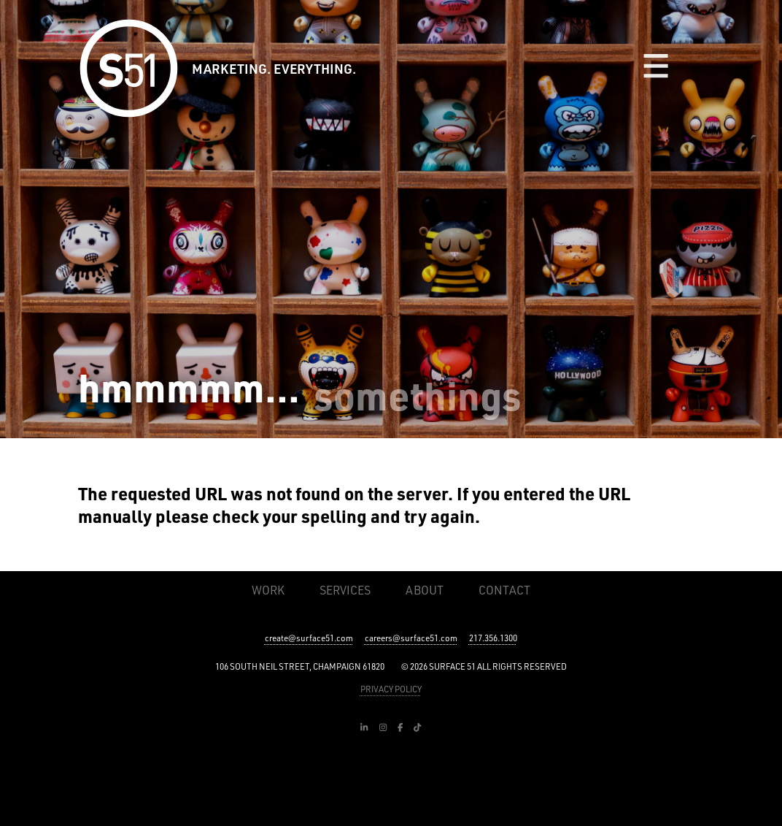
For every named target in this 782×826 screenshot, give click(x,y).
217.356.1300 (493, 637)
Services (345, 590)
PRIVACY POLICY (391, 689)
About (425, 590)
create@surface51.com (309, 637)
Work (268, 590)
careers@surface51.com (411, 637)
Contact (504, 590)
